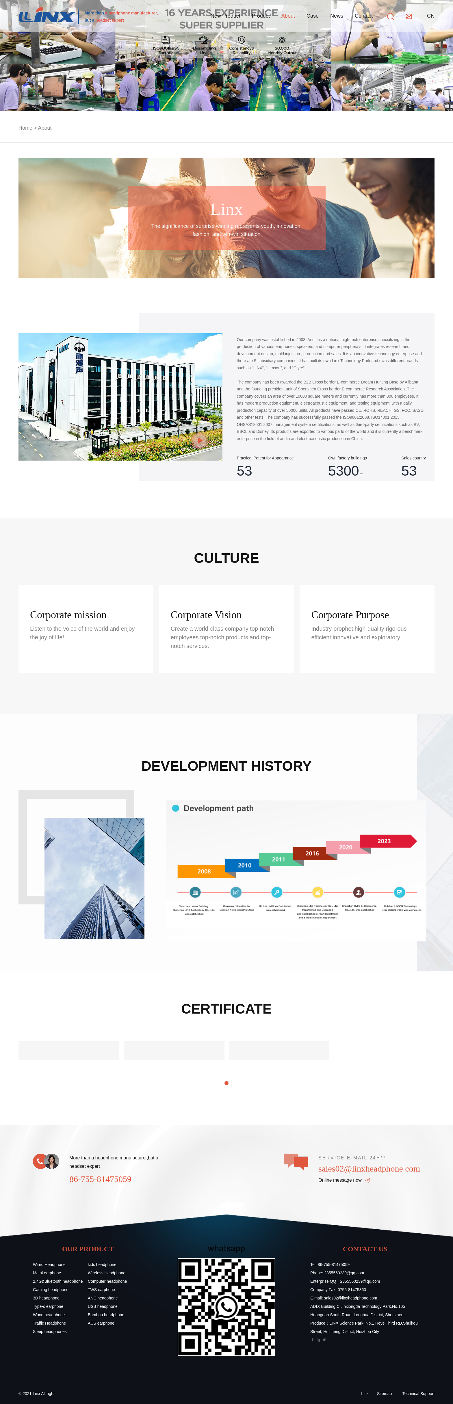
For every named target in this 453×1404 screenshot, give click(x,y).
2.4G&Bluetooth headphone (58, 1281)
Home (25, 128)
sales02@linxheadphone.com (369, 1168)
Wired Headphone (49, 1264)
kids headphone (102, 1264)
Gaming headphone (50, 1289)
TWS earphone (101, 1289)
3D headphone (46, 1298)
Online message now (339, 1180)
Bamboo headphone (106, 1314)
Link (365, 1393)
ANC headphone (103, 1298)
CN (431, 16)
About (288, 16)
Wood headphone (49, 1314)
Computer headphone (107, 1281)
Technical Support (418, 1393)
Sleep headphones (50, 1331)
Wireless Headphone (106, 1273)
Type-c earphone (48, 1306)
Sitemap (384, 1393)
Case (313, 16)
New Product (225, 16)
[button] (226, 1083)
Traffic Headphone (49, 1323)
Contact (364, 16)
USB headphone (103, 1306)
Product (261, 16)
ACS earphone (101, 1323)
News (336, 16)
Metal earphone (47, 1273)
